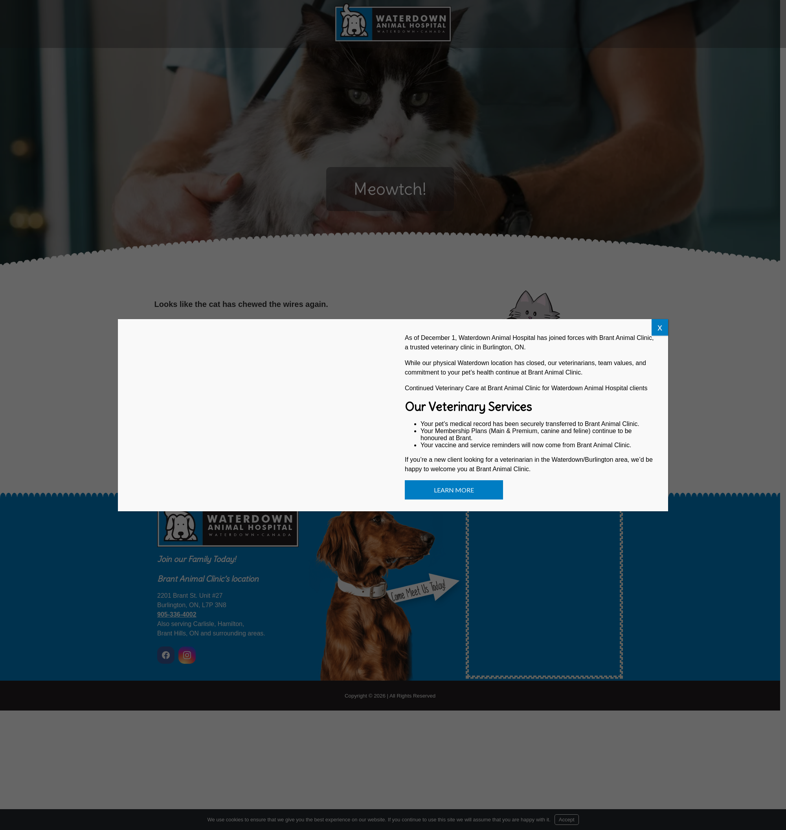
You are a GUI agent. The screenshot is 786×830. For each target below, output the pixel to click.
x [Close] (659, 327)
